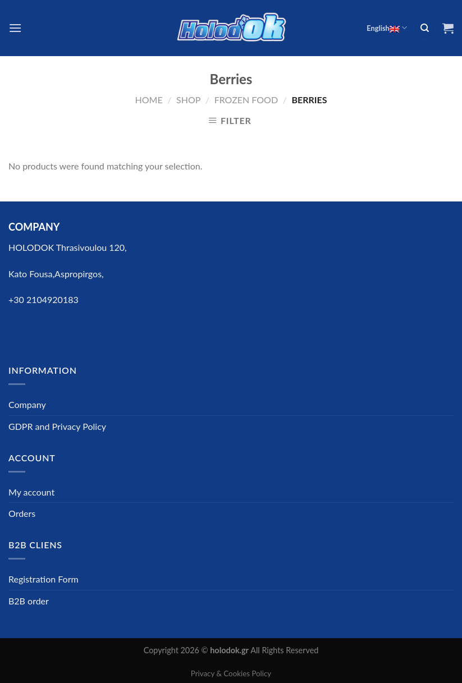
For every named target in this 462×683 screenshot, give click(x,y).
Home (149, 99)
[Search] (424, 28)
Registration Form (43, 579)
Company (27, 404)
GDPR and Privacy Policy (57, 426)
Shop (188, 99)
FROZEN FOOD (246, 99)
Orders (21, 513)
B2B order (28, 600)
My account (31, 492)
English (387, 27)
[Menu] (15, 28)
